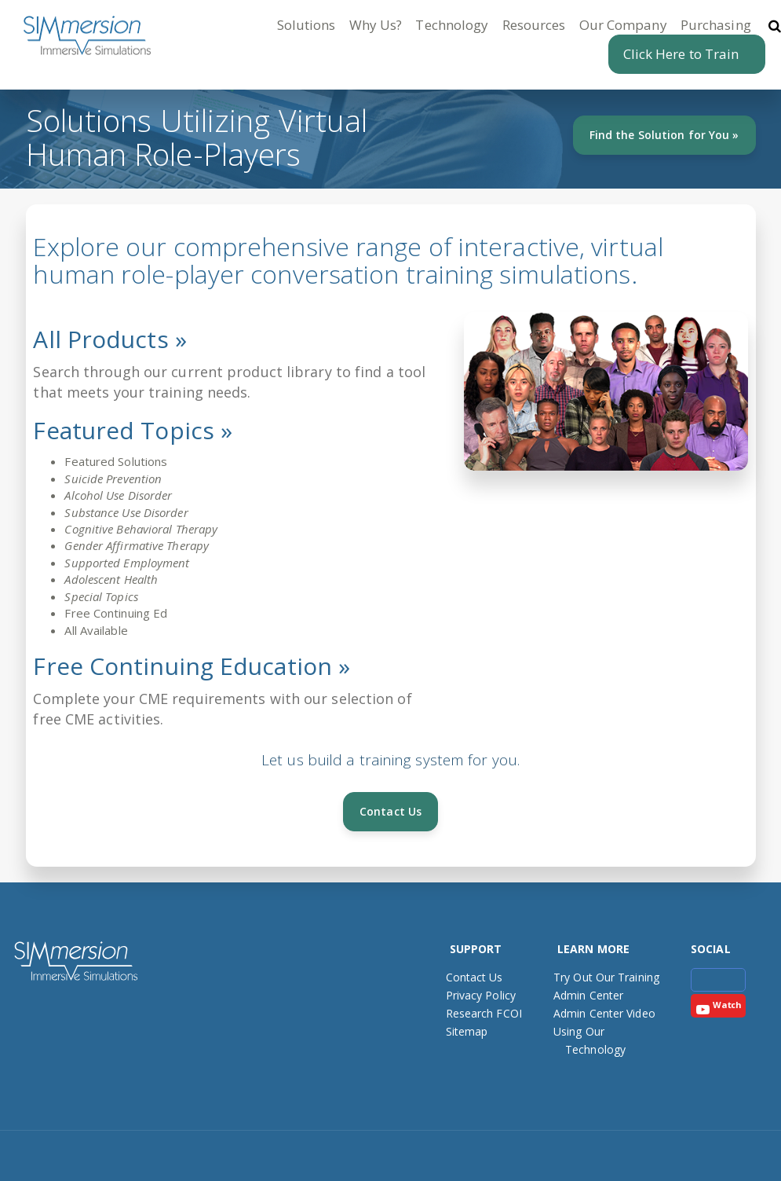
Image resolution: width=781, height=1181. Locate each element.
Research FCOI (484, 1013)
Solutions (306, 25)
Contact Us (390, 811)
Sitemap (467, 1031)
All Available (95, 630)
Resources (534, 25)
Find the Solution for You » (664, 134)
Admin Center (588, 995)
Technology (451, 25)
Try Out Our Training (606, 977)
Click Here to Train (681, 54)
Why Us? (376, 25)
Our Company (623, 25)
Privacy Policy (481, 995)
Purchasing (716, 25)
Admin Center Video (604, 1013)
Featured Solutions (115, 461)
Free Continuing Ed (115, 613)
